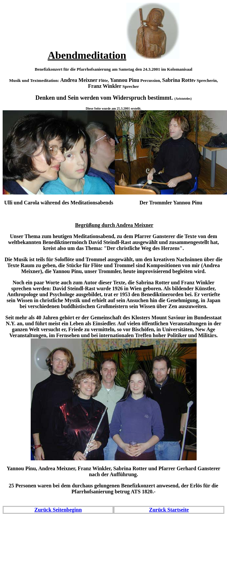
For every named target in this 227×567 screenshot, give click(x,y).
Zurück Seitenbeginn (58, 510)
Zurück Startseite (169, 510)
